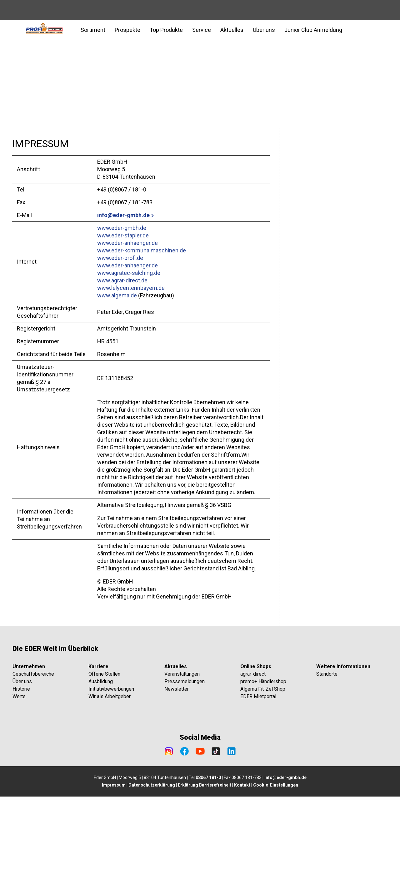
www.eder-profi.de (120, 258)
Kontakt (242, 872)
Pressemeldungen (184, 769)
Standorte (327, 761)
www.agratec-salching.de (128, 273)
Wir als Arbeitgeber (109, 784)
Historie (21, 776)
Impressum (114, 872)
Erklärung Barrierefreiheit (204, 872)
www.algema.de (117, 295)
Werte (19, 784)
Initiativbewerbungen (111, 776)
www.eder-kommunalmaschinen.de (141, 250)
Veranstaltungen (182, 761)
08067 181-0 (208, 864)
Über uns (22, 769)
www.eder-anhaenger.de (127, 243)
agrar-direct (253, 761)
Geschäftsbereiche (33, 761)
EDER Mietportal (258, 784)
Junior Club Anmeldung (313, 30)
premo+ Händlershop (263, 769)
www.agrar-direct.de (122, 280)
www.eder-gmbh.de (121, 228)
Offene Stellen (104, 761)
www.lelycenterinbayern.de (131, 288)
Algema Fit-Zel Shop (262, 776)
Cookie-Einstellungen (275, 872)
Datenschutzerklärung (151, 872)
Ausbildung (100, 769)
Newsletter (176, 776)
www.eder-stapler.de (123, 235)
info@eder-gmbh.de (123, 215)
